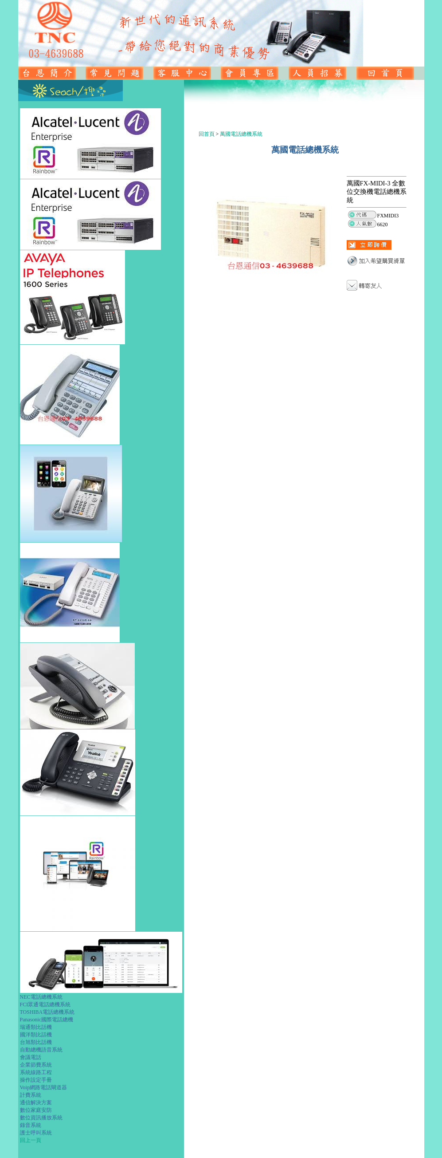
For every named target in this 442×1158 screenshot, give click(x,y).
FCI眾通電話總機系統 (45, 1004)
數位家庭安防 (36, 1110)
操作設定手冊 (36, 1080)
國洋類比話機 (36, 1035)
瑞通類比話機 (36, 1027)
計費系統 (30, 1095)
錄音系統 (30, 1125)
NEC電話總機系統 (41, 997)
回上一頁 (30, 1140)
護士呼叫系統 (36, 1133)
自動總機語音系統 (41, 1050)
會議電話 (30, 1057)
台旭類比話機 (36, 1042)
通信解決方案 (36, 1102)
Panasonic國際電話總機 (47, 1019)
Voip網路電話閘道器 (43, 1087)
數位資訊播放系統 (41, 1118)
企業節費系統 (36, 1065)
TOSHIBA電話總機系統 (47, 1012)
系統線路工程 (36, 1072)
